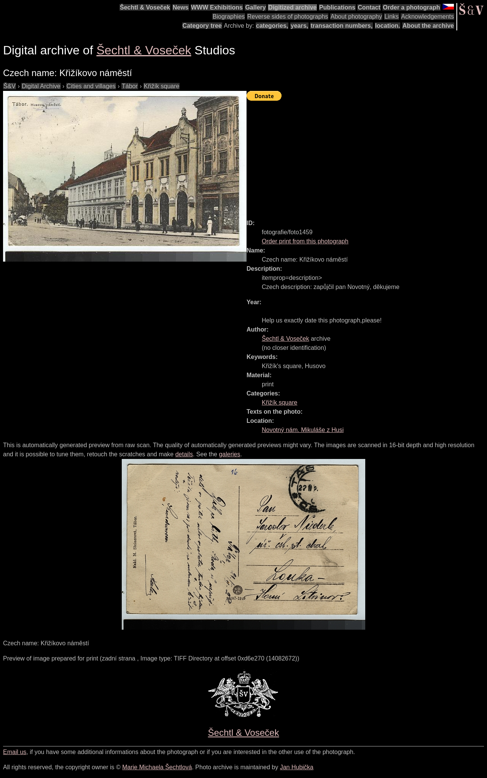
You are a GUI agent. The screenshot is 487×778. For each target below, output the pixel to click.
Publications (337, 7)
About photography (356, 16)
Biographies (229, 16)
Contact (369, 7)
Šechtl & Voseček (145, 7)
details (184, 454)
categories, (272, 25)
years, (299, 25)
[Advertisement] (367, 156)
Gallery (255, 7)
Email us (14, 752)
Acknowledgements (427, 16)
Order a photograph (411, 7)
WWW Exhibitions (217, 7)
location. (387, 25)
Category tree (202, 25)
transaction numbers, (341, 25)
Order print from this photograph (305, 241)
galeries (229, 454)
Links (391, 16)
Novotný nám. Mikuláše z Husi (303, 430)
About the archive (428, 25)
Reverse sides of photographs (287, 16)
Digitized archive (292, 7)
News (181, 7)
